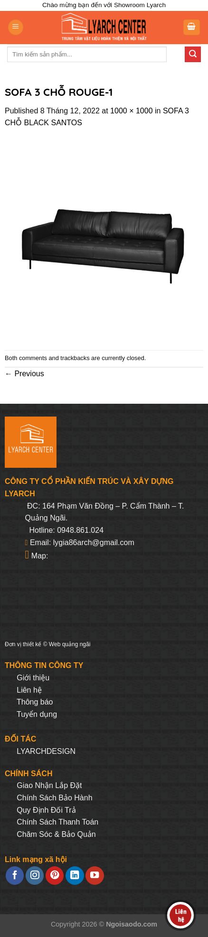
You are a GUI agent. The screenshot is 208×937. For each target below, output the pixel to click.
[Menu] (15, 27)
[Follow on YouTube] (94, 875)
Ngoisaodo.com (131, 924)
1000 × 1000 (131, 111)
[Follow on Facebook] (15, 875)
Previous (24, 374)
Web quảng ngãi (70, 644)
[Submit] (193, 54)
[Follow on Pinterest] (55, 875)
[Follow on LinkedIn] (75, 875)
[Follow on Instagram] (35, 875)
